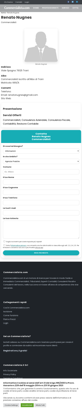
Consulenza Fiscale (59, 120)
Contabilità (9, 123)
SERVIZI (65, 8)
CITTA (75, 8)
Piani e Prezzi (9, 319)
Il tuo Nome (8, 177)
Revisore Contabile (27, 123)
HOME (36, 8)
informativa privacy (18, 245)
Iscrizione (7, 311)
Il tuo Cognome (10, 187)
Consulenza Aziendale (34, 120)
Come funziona (10, 315)
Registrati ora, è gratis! (15, 350)
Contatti (18, 2)
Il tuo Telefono (10, 197)
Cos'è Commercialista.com (16, 307)
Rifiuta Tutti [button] (40, 405)
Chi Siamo (8, 2)
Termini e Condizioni (12, 378)
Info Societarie (10, 370)
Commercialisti (11, 120)
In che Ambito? (10, 156)
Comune (7, 167)
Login (27, 2)
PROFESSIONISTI (50, 8)
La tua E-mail (9, 208)
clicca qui (39, 247)
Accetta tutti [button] (27, 405)
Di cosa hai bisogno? (13, 146)
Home (3, 13)
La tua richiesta (10, 218)
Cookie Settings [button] (11, 405)
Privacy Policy (9, 374)
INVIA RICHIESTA (41, 253)
